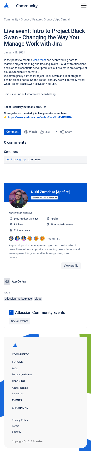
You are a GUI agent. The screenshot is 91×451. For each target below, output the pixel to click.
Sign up (21, 159)
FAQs (15, 368)
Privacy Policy (20, 420)
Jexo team (39, 60)
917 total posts (22, 230)
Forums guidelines (22, 374)
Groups (25, 19)
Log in (9, 159)
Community (27, 5)
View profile (71, 265)
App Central (62, 19)
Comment (12, 131)
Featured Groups (42, 19)
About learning (20, 387)
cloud (38, 298)
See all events (19, 321)
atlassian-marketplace (18, 298)
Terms (15, 425)
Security (16, 431)
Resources (18, 393)
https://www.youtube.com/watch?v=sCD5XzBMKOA (40, 117)
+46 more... (53, 238)
